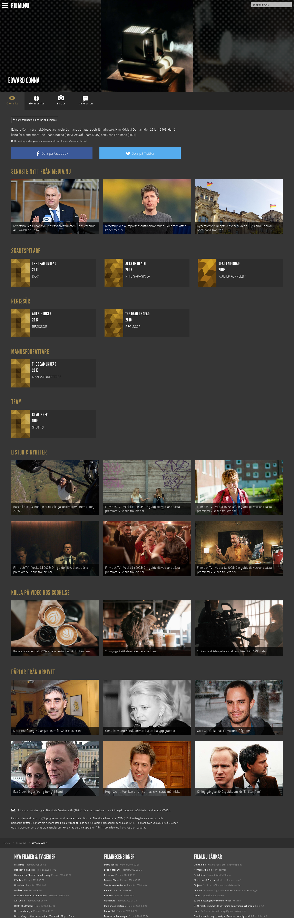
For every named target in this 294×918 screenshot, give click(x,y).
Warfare (18, 850)
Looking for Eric (112, 829)
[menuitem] (6, 802)
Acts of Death (82, 135)
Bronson (108, 855)
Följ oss (198, 844)
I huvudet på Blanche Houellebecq (32, 834)
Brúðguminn (110, 891)
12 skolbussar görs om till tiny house (212, 860)
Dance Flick (110, 870)
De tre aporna (111, 824)
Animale (18, 884)
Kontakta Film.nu (203, 829)
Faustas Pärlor (111, 839)
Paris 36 (108, 850)
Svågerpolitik (201, 895)
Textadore (199, 880)
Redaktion (199, 834)
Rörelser (18, 839)
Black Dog (19, 824)
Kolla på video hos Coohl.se (40, 572)
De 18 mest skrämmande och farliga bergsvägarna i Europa (224, 865)
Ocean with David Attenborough (30, 855)
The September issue (115, 844)
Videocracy (109, 860)
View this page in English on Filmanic (35, 120)
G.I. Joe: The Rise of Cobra (117, 885)
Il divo (107, 880)
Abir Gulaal (19, 860)
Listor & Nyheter (29, 445)
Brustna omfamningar (115, 875)
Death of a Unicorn (23, 865)
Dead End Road (116, 135)
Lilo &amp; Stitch (23, 905)
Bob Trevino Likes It (24, 829)
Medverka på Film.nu (205, 839)
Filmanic (198, 850)
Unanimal (19, 844)
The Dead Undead (52, 135)
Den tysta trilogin (23, 870)
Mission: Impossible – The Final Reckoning (36, 900)
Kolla (196, 870)
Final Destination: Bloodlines (29, 890)
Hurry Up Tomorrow (24, 895)
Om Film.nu (200, 824)
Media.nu (199, 885)
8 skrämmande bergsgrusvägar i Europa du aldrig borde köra (225, 875)
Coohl (197, 855)
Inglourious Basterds (115, 865)
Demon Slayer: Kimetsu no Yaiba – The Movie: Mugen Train (44, 875)
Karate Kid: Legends (24, 910)
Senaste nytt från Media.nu (41, 171)
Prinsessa (109, 834)
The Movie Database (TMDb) (109, 778)
